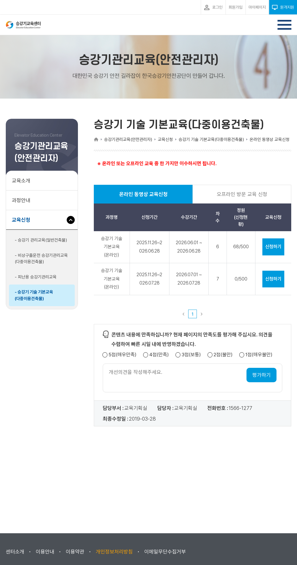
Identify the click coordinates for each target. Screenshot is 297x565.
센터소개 (15, 552)
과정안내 (21, 200)
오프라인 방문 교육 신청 (242, 194)
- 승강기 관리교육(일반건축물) (41, 240)
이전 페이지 (183, 314)
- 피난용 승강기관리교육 (36, 277)
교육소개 (21, 181)
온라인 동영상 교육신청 (143, 197)
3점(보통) (191, 355)
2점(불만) (223, 355)
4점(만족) (159, 355)
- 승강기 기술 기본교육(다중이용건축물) (34, 295)
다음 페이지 (201, 314)
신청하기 (273, 246)
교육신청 (23, 223)
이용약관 (75, 552)
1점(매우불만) (258, 355)
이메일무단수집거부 (165, 552)
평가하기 (261, 375)
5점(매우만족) (123, 355)
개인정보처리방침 (114, 552)
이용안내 (45, 552)
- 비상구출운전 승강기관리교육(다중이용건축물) (41, 259)
